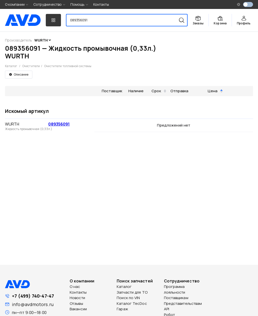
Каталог (11, 66)
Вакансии (78, 309)
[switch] (248, 4)
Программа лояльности (174, 289)
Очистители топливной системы (67, 66)
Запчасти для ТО (132, 292)
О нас (75, 286)
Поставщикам (176, 297)
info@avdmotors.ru (32, 304)
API (166, 309)
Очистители (31, 66)
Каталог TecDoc (132, 303)
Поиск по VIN (128, 297)
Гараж (122, 309)
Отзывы (76, 303)
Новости (77, 297)
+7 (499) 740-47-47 (33, 296)
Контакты (101, 4)
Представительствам (183, 303)
